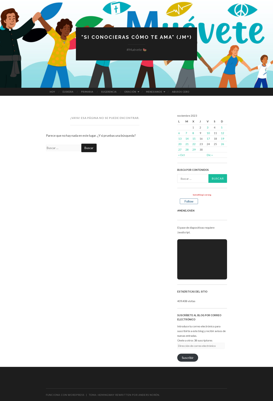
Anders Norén (148, 394)
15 (194, 138)
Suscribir (188, 358)
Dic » (210, 155)
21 (187, 144)
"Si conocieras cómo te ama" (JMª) (136, 37)
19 (222, 138)
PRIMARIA (87, 91)
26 (222, 144)
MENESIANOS (154, 91)
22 (194, 144)
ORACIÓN (130, 91)
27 (179, 149)
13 (179, 138)
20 (179, 144)
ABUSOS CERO (180, 91)
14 (187, 138)
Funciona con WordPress (65, 394)
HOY (52, 91)
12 (222, 133)
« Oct (181, 155)
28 (187, 149)
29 (194, 149)
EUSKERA (68, 91)
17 (208, 138)
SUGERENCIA (109, 91)
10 (208, 133)
